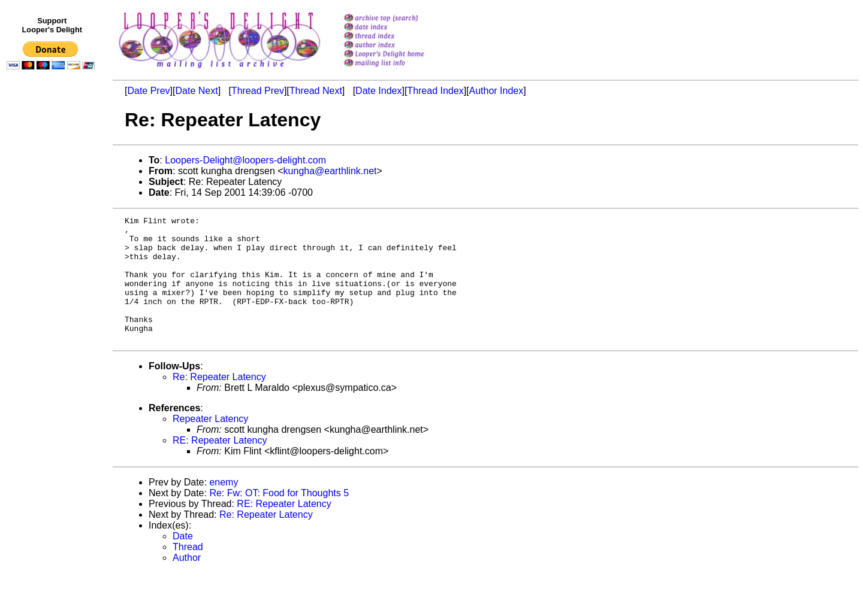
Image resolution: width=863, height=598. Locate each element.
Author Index (496, 91)
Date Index (378, 91)
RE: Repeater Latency (220, 465)
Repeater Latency (210, 444)
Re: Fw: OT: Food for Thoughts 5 (279, 518)
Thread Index (435, 91)
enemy (223, 507)
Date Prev (148, 91)
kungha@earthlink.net (330, 171)
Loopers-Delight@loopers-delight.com (245, 160)
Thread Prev (257, 91)
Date (183, 561)
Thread (188, 572)
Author (187, 583)
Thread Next (315, 91)
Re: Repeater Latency (219, 402)
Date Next (196, 91)
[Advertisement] (53, 321)
